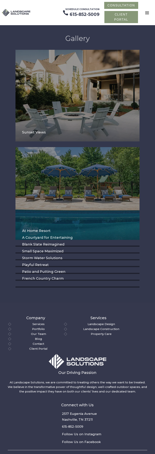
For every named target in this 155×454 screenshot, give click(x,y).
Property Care (101, 334)
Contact (38, 344)
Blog (38, 339)
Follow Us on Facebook (81, 442)
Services (38, 324)
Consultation (121, 5)
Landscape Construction (101, 329)
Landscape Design (101, 324)
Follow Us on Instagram (81, 434)
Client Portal (38, 348)
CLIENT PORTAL (121, 17)
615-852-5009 (72, 426)
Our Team (38, 334)
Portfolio (38, 329)
